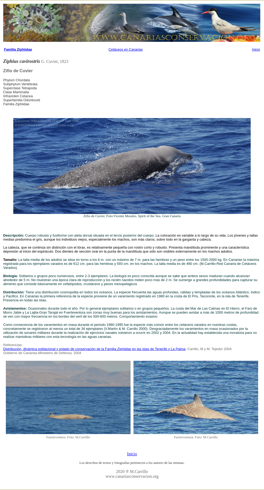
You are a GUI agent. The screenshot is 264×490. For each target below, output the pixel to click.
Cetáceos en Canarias (125, 49)
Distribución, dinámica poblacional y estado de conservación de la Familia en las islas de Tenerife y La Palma (94, 349)
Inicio (256, 49)
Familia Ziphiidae (18, 49)
